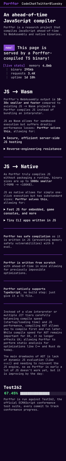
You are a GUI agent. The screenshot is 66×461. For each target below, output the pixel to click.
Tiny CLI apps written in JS (31, 220)
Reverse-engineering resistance (34, 149)
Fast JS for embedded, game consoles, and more (29, 211)
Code (25, 4)
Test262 (48, 399)
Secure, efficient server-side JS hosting (32, 140)
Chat (32, 4)
